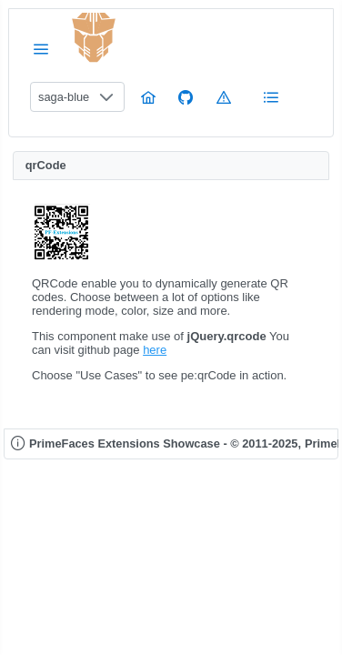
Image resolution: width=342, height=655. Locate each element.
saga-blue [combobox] (63, 97)
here (154, 350)
